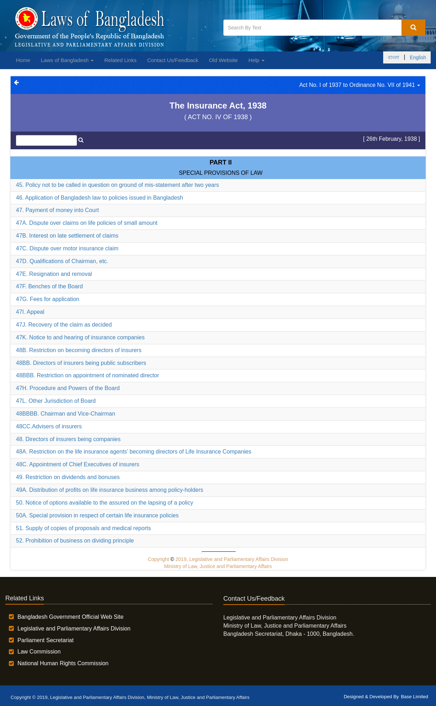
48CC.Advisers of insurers (49, 426)
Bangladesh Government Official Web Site (70, 617)
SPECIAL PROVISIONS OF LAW (220, 173)
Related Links (120, 60)
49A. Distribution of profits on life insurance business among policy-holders (109, 490)
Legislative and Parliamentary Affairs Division (73, 629)
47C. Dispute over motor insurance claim (67, 248)
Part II (220, 162)
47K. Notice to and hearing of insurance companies (80, 337)
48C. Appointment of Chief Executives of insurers (77, 464)
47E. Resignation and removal (54, 274)
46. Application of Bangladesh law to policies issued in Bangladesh (99, 198)
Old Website (223, 60)
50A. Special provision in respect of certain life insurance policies (97, 515)
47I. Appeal (30, 312)
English (418, 57)
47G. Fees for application (47, 299)
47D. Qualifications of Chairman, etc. (62, 261)
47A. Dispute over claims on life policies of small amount (86, 223)
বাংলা (393, 57)
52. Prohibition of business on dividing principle (75, 541)
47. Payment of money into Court (57, 210)
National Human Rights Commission (62, 663)
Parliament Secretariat (45, 640)
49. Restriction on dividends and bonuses (68, 477)
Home (23, 60)
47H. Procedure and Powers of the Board (68, 388)
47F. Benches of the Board (49, 286)
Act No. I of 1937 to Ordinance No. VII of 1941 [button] (359, 85)
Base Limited (414, 696)
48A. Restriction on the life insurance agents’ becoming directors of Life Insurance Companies (133, 452)
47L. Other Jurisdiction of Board (56, 401)
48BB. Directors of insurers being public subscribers (81, 363)
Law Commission (39, 652)
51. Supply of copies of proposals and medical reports (83, 528)
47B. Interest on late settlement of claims (67, 236)
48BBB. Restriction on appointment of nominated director (87, 375)
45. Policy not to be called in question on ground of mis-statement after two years (117, 185)
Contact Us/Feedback (172, 60)
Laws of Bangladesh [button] (67, 60)
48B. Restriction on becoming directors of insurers (78, 350)
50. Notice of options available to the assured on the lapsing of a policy (104, 503)
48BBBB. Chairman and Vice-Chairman (65, 414)
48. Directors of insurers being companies (68, 439)
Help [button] (256, 60)
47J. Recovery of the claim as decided (64, 325)
